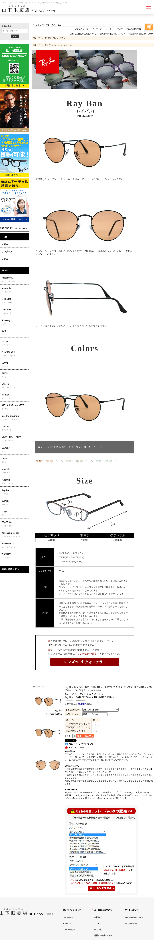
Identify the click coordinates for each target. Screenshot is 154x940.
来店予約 (98, 929)
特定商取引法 (131, 923)
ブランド (51, 45)
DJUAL (15, 364)
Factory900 (15, 279)
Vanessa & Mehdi (15, 534)
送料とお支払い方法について (83, 33)
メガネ (5, 244)
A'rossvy (15, 322)
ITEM (4, 236)
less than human (15, 417)
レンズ (5, 258)
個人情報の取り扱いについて (113, 33)
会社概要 (98, 917)
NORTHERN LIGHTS (15, 439)
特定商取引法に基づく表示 (141, 33)
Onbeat (15, 460)
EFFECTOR (15, 300)
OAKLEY (15, 449)
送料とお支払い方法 (103, 935)
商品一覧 (51, 38)
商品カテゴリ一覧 (40, 38)
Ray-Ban (15, 492)
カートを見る (69, 929)
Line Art (15, 428)
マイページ (97, 28)
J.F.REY (15, 396)
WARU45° (15, 556)
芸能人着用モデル (10, 569)
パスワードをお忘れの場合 (129, 28)
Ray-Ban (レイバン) (64, 45)
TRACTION (15, 524)
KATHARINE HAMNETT (15, 407)
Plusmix (15, 481)
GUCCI (15, 375)
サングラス (7, 251)
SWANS (15, 502)
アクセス (98, 923)
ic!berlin (15, 385)
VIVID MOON (15, 545)
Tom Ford (15, 311)
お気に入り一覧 (81, 28)
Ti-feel (15, 513)
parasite (15, 470)
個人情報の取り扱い (134, 917)
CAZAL (15, 343)
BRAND (5, 270)
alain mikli (15, 290)
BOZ (15, 332)
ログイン (109, 28)
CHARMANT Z (15, 353)
